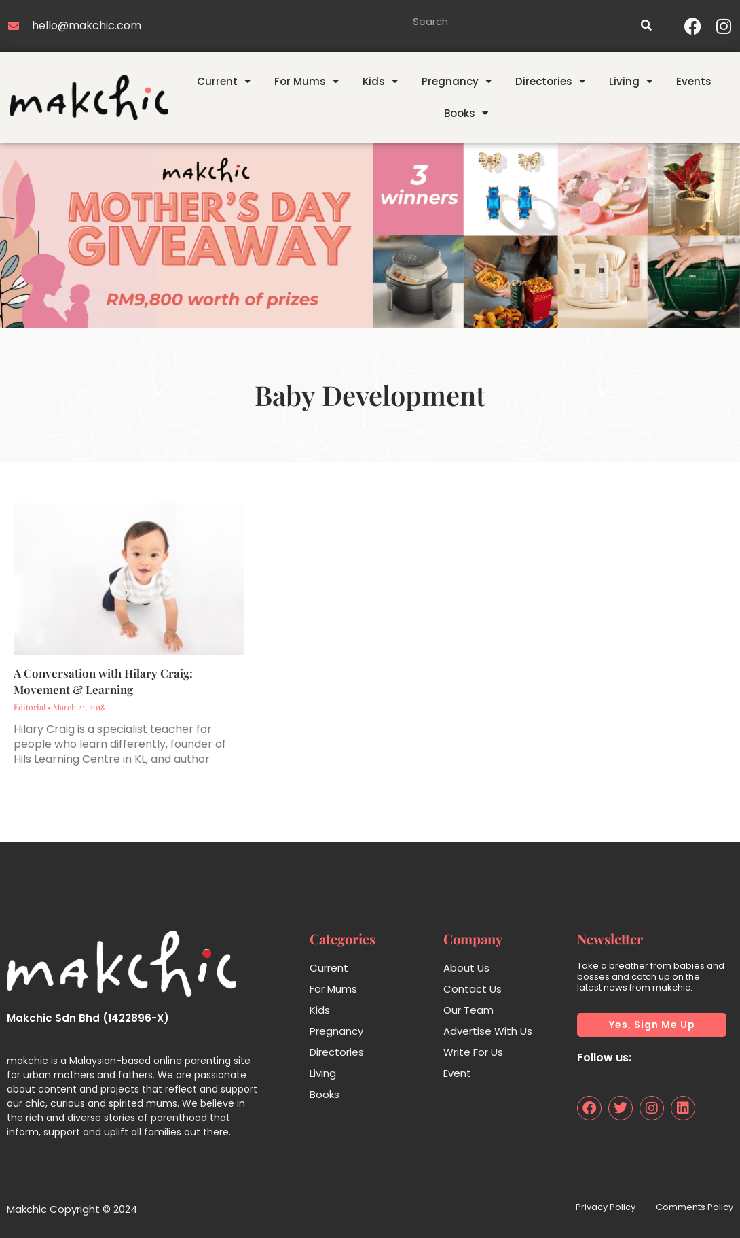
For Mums (306, 81)
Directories (550, 81)
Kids (380, 81)
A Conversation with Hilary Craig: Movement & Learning (103, 681)
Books (466, 113)
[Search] (646, 26)
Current (224, 81)
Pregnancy (457, 81)
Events (693, 81)
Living (630, 81)
